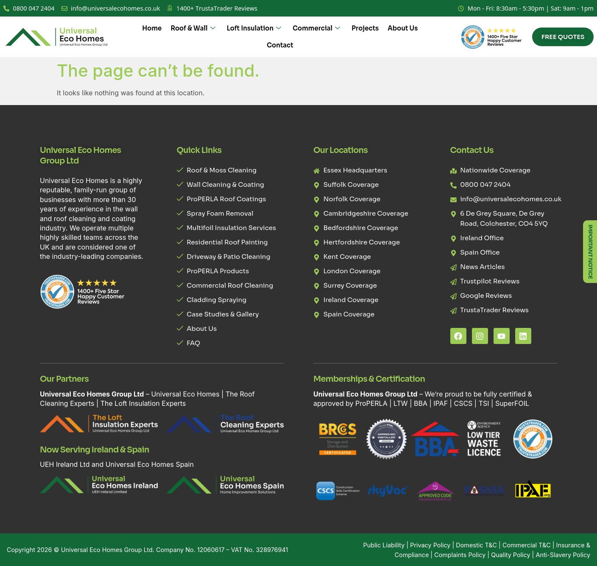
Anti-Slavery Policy (563, 554)
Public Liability (384, 545)
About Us (401, 28)
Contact (279, 45)
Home (152, 28)
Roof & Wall (192, 28)
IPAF (440, 403)
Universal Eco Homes (185, 394)
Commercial (315, 28)
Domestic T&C (476, 545)
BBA (420, 403)
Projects (364, 28)
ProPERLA (371, 403)
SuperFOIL (512, 403)
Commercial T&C (526, 545)
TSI (485, 403)
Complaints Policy (459, 554)
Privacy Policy (430, 545)
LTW (400, 403)
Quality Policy (510, 554)
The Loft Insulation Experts (143, 403)
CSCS (463, 403)
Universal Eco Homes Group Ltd (107, 549)
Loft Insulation (253, 28)
